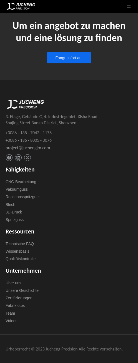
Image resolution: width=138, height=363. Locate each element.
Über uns (13, 283)
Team (10, 313)
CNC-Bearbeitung (21, 182)
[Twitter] (27, 157)
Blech (10, 204)
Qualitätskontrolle (21, 259)
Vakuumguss (17, 189)
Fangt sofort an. (68, 58)
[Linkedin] (18, 157)
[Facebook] (9, 157)
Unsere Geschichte (22, 290)
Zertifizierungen (19, 298)
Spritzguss (15, 219)
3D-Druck (14, 212)
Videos (11, 321)
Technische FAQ (20, 244)
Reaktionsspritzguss (23, 197)
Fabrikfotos (15, 305)
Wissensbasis (17, 251)
